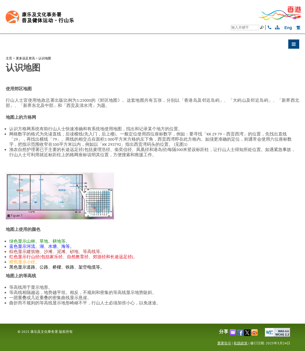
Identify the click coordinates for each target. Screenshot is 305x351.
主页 (9, 58)
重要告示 (224, 343)
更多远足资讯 (25, 58)
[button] (152, 45)
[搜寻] (245, 27)
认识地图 (44, 58)
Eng (288, 27)
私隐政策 (241, 343)
